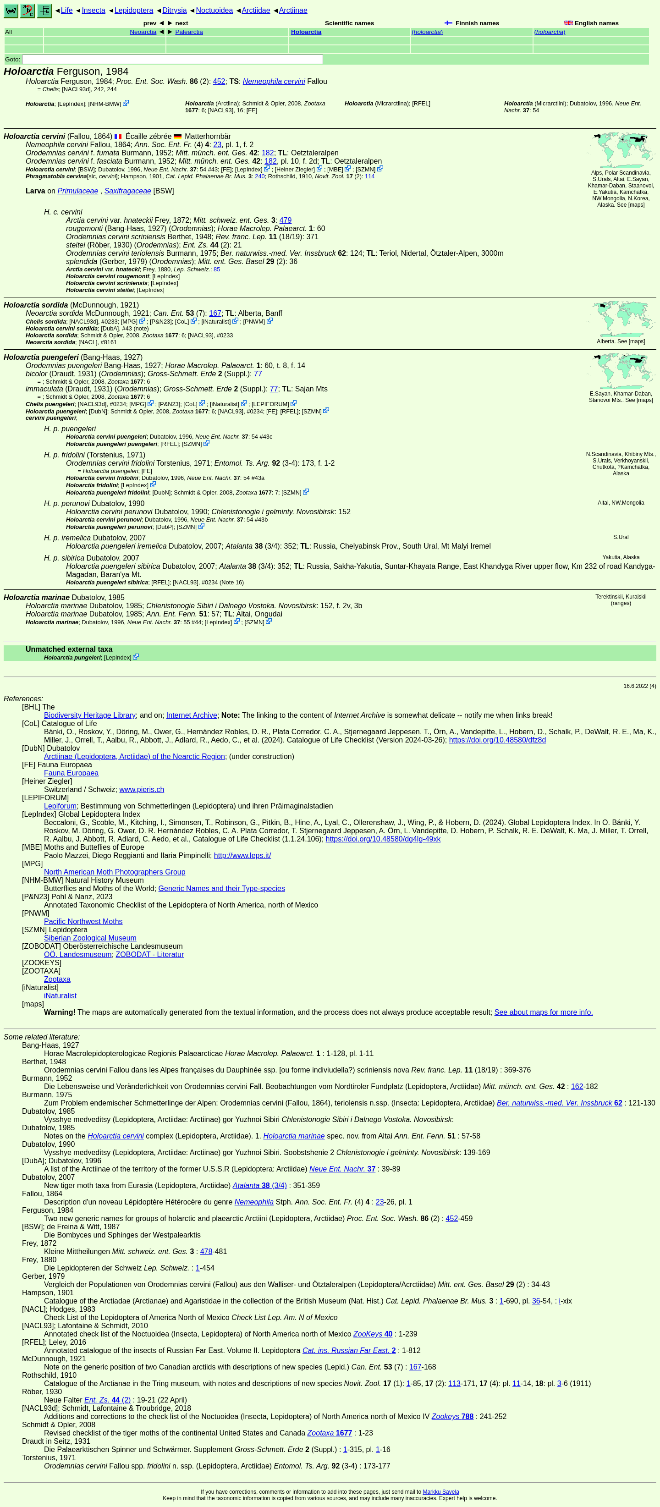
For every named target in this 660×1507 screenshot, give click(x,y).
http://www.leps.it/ (242, 855)
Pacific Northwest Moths (83, 921)
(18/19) (258, 237)
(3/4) (253, 546)
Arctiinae (293, 10)
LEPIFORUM (270, 404)
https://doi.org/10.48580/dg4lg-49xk (383, 839)
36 (536, 1301)
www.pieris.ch (142, 789)
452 (219, 81)
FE (251, 110)
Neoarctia (143, 31)
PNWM (254, 321)
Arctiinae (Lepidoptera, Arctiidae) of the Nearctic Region (134, 756)
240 (259, 176)
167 (215, 313)
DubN (98, 410)
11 (516, 1383)
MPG (129, 321)
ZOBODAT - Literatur (150, 954)
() (427, 31)
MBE (335, 169)
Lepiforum (60, 806)
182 (268, 153)
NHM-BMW (105, 103)
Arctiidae (256, 10)
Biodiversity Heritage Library (90, 715)
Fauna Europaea (71, 773)
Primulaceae (77, 191)
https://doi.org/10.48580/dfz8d (497, 740)
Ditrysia (174, 10)
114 (369, 176)
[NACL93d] (76, 89)
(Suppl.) (199, 374)
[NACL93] (220, 110)
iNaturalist (216, 321)
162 (577, 1086)
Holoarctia (306, 31)
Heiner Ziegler (294, 169)
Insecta (93, 10)
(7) (179, 313)
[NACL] (87, 342)
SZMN (366, 169)
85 (217, 269)
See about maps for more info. (544, 1012)
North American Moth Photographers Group (115, 872)
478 (206, 1251)
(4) (171, 144)
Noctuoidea (214, 10)
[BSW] (86, 169)
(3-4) (255, 463)
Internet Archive (191, 715)
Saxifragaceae (127, 191)
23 (217, 144)
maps (636, 205)
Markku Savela (441, 1492)
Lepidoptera (134, 10)
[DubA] (110, 328)
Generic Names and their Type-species (222, 888)
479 (286, 220)
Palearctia (189, 31)
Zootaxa (57, 979)
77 (258, 374)
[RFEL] (421, 103)
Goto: (164, 59)
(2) (162, 81)
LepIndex (71, 103)
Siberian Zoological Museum (90, 938)
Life (67, 10)
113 (454, 1383)
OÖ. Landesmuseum (78, 954)
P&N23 (161, 321)
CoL (181, 321)
